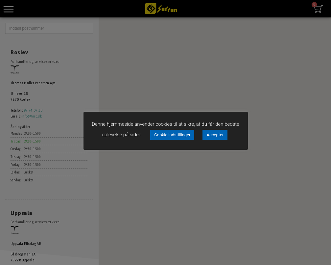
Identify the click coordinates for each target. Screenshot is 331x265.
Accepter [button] (215, 134)
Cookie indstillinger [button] (172, 134)
